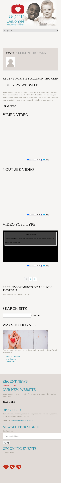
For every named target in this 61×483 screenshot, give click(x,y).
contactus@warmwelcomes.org (22, 420)
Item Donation (11, 359)
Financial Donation (13, 357)
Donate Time (10, 362)
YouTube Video (18, 169)
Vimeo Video (15, 114)
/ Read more (9, 106)
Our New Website (20, 85)
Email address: (8, 431)
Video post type (19, 224)
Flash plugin (16, 242)
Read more (9, 402)
